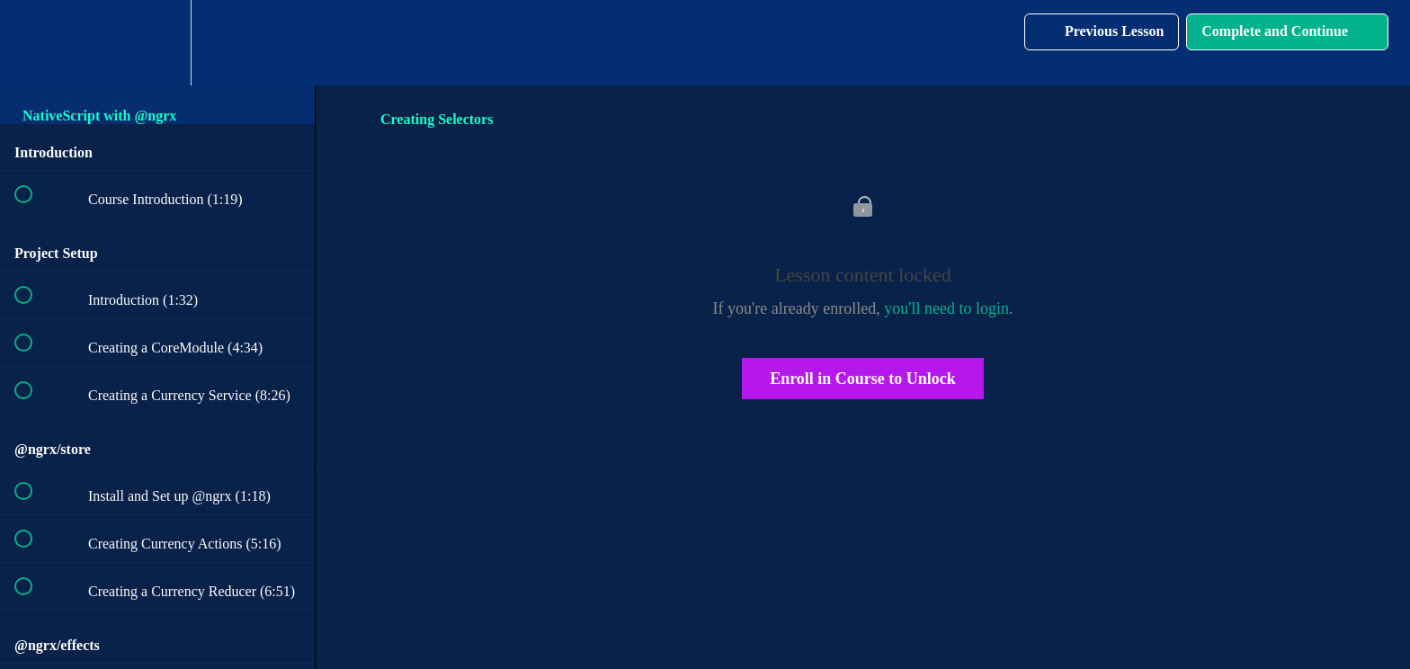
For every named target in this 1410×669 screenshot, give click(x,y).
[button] (33, 42)
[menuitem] (157, 42)
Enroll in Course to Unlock (863, 379)
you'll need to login (946, 308)
